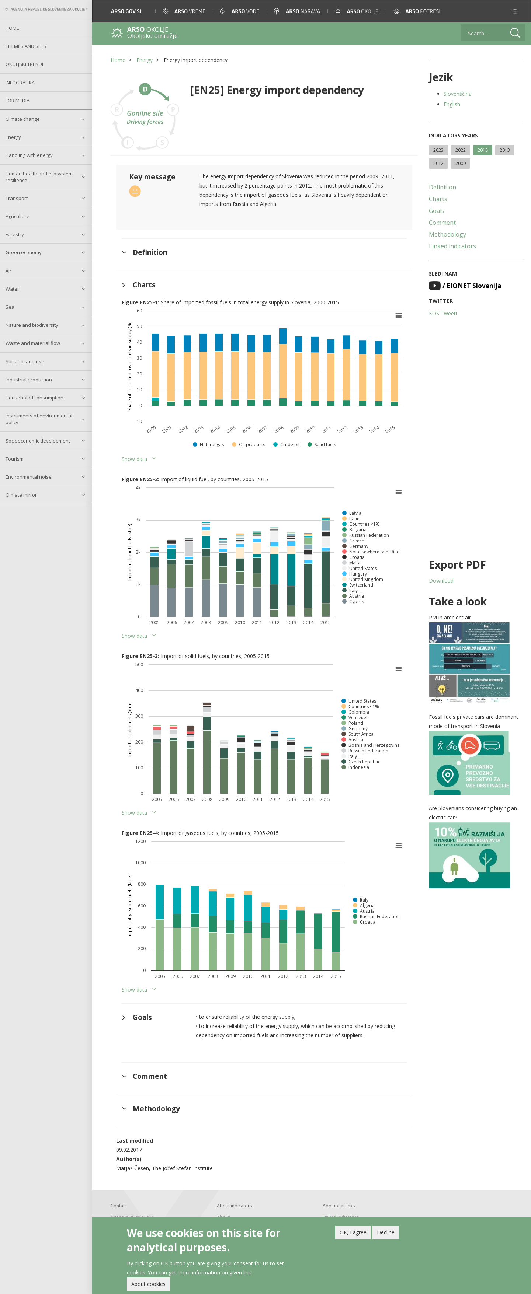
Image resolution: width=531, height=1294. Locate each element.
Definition (442, 187)
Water (12, 289)
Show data (134, 458)
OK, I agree (353, 1233)
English (452, 104)
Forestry (15, 234)
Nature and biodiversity (32, 325)
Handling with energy (29, 155)
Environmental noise (29, 476)
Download (441, 580)
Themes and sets (26, 46)
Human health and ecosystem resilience (39, 176)
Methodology (447, 234)
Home (12, 28)
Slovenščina (458, 93)
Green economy (24, 252)
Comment (442, 222)
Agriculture (18, 216)
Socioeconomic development (38, 440)
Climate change (23, 119)
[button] (515, 11)
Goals (436, 211)
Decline (386, 1233)
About (223, 1217)
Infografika (20, 82)
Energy (13, 137)
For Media (18, 100)
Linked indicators (452, 246)
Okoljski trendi (24, 64)
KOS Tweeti (443, 313)
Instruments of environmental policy (39, 419)
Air (8, 270)
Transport (17, 198)
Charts (438, 199)
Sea (10, 307)
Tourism (15, 458)
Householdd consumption (34, 397)
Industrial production (29, 379)
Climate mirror (21, 495)
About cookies (148, 1285)
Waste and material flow (33, 343)
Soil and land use (25, 361)
